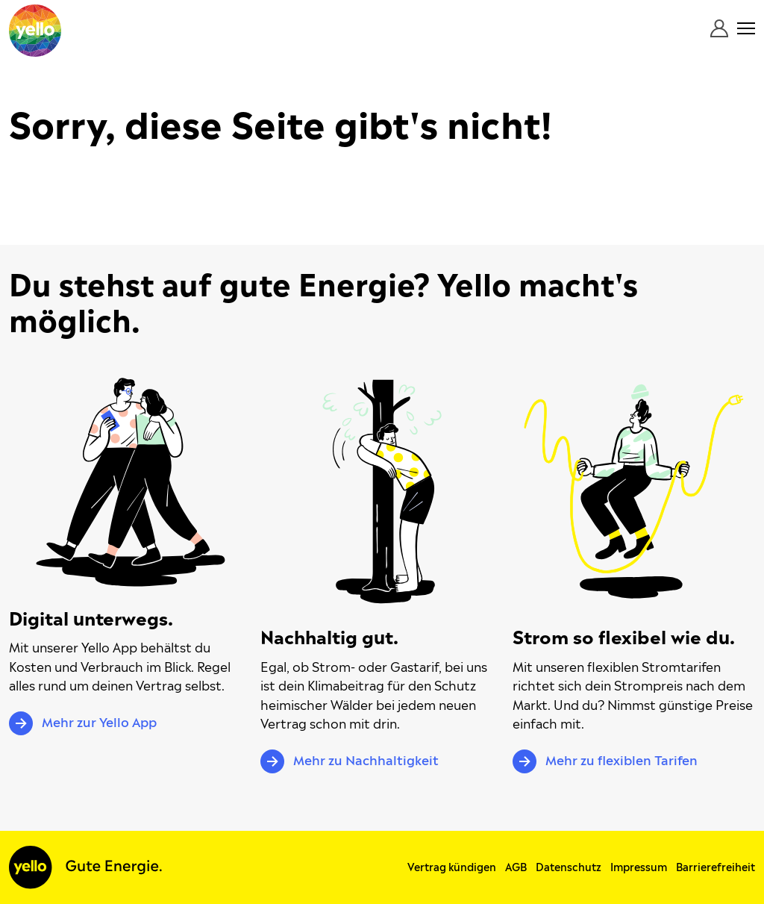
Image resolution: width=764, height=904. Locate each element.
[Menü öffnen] (746, 28)
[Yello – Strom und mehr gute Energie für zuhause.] (35, 30)
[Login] (719, 28)
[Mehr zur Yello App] (130, 482)
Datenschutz (568, 868)
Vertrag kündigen (451, 868)
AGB (516, 868)
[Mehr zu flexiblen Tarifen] (634, 491)
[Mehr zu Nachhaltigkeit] (381, 491)
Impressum (638, 868)
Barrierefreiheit (715, 868)
